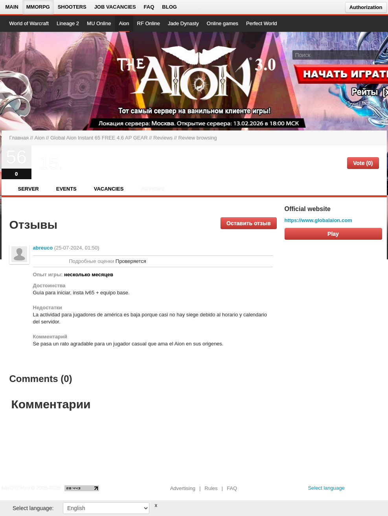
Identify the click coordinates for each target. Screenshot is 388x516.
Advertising (182, 488)
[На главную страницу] (36, 81)
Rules (210, 488)
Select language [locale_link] (326, 488)
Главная (19, 138)
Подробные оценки (91, 261)
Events (66, 189)
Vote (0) (363, 163)
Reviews (163, 138)
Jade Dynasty (183, 23)
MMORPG (38, 7)
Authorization (365, 7)
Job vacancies (115, 7)
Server (28, 189)
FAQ (149, 7)
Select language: (33, 508)
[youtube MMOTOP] (369, 490)
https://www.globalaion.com (318, 220)
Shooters (72, 7)
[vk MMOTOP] (356, 490)
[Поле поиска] (374, 55)
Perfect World (261, 23)
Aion (124, 23)
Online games (222, 23)
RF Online (148, 23)
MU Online (99, 23)
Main (12, 7)
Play (333, 234)
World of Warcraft (29, 23)
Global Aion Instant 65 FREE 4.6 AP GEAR (99, 138)
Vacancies (109, 189)
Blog (169, 7)
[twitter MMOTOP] (381, 490)
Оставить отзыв (248, 223)
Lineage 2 (68, 23)
